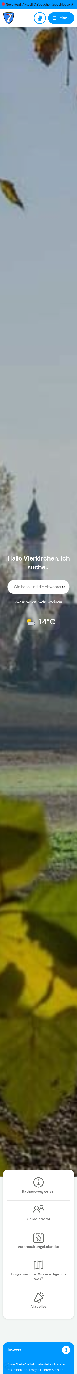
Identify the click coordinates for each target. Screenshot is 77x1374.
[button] (7, 1366)
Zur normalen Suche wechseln (38, 602)
